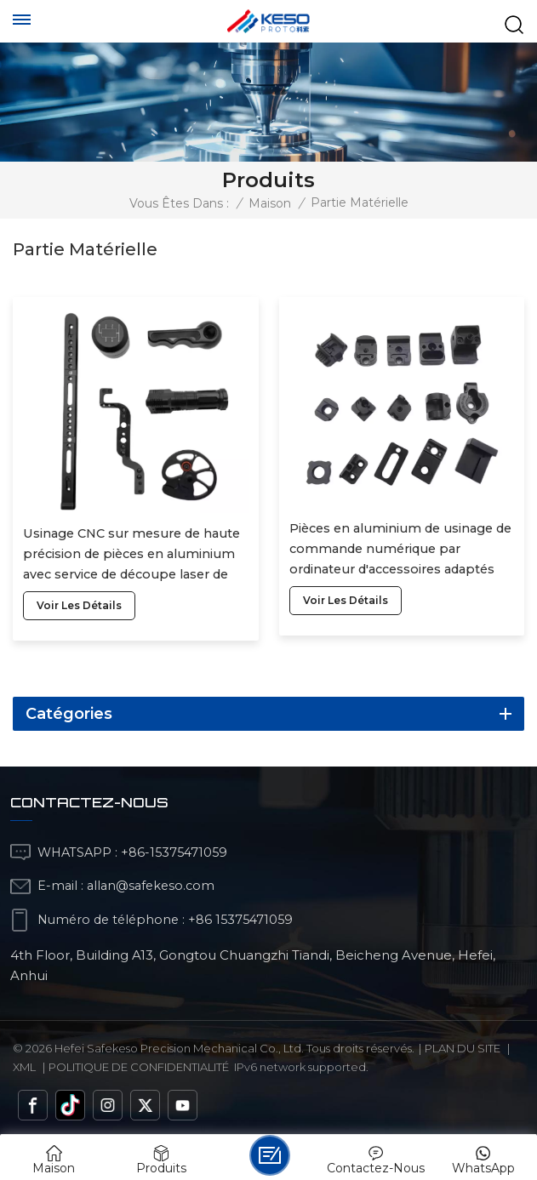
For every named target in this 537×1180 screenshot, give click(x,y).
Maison (270, 203)
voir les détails (79, 605)
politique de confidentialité (139, 1067)
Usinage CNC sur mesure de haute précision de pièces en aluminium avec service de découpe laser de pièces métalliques (131, 555)
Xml (24, 1067)
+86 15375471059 (240, 919)
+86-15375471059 (174, 852)
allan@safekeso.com (150, 885)
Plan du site (462, 1048)
